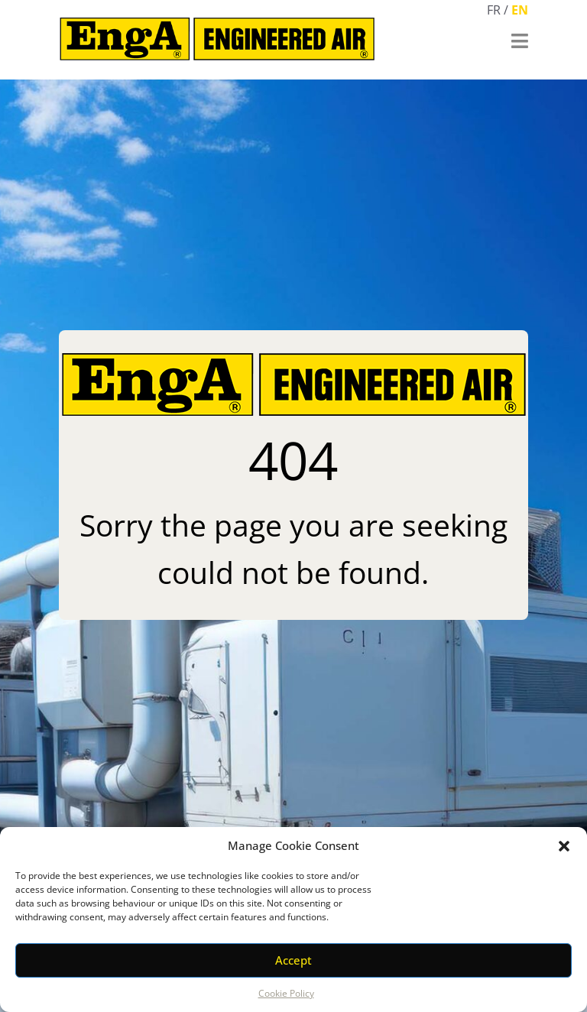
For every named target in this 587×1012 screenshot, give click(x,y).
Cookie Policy (286, 993)
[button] (564, 846)
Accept (293, 960)
